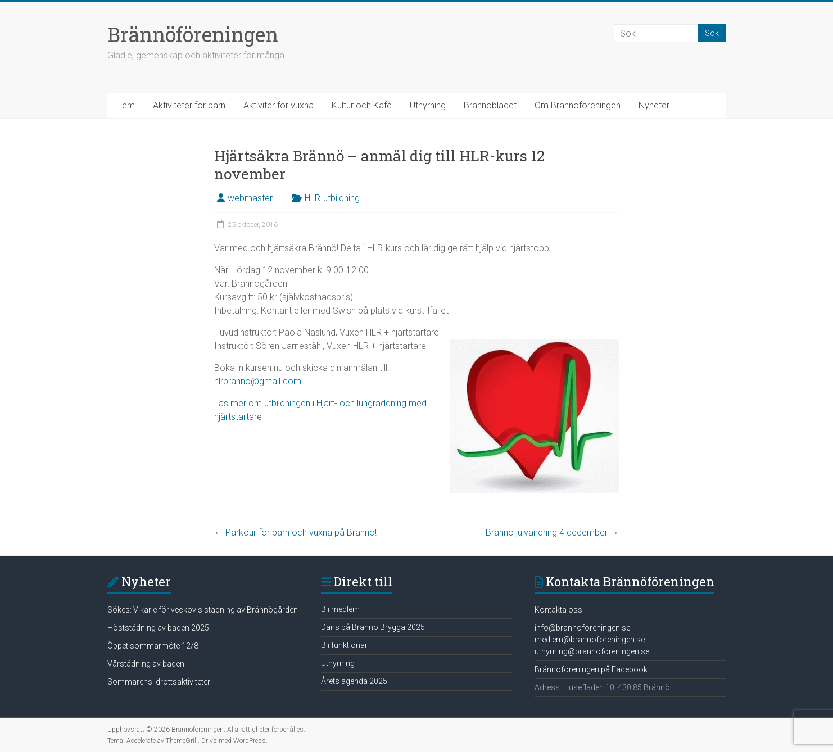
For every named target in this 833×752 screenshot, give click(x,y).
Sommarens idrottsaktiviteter (158, 681)
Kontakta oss (558, 609)
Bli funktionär (344, 645)
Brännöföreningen (192, 34)
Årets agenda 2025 (354, 681)
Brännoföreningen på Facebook (591, 669)
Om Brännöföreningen (578, 105)
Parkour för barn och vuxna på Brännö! (295, 532)
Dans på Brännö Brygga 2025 (373, 627)
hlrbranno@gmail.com (257, 381)
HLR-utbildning (332, 198)
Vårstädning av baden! (146, 663)
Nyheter (654, 105)
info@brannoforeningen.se (582, 627)
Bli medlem (340, 609)
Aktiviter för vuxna (278, 105)
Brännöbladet (490, 105)
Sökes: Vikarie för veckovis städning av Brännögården (202, 609)
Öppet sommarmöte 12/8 (152, 645)
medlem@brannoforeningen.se (590, 639)
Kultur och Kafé (362, 105)
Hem (125, 105)
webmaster (250, 198)
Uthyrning (428, 105)
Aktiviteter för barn (189, 105)
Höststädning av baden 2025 (158, 627)
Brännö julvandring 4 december (552, 532)
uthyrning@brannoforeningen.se (592, 651)
